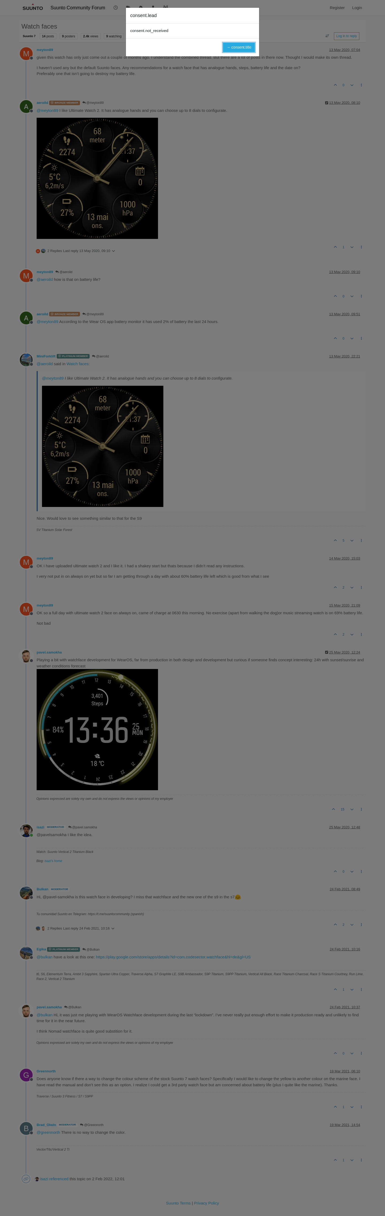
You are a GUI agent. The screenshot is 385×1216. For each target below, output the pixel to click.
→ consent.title (238, 47)
